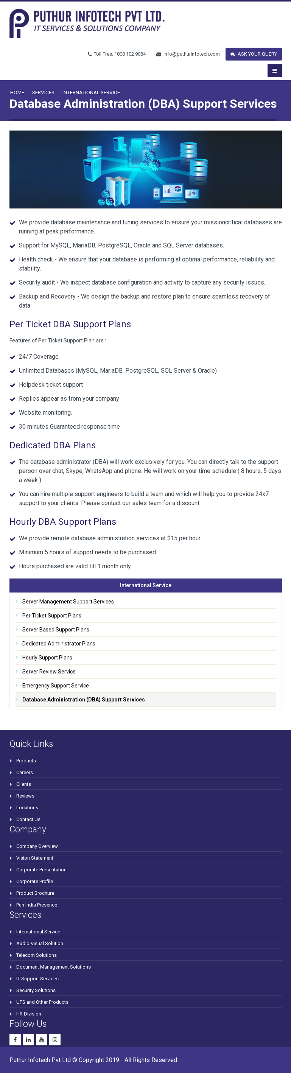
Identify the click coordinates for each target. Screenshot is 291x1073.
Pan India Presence (36, 905)
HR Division (28, 1014)
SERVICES (43, 92)
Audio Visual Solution (39, 943)
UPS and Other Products (42, 1002)
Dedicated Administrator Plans (58, 644)
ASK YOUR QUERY (253, 54)
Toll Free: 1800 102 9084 (117, 54)
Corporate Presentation (41, 869)
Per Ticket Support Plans (51, 616)
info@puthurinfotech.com (188, 54)
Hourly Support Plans (47, 658)
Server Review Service (49, 672)
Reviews (25, 796)
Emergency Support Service (55, 686)
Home (17, 92)
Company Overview (37, 846)
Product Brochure (35, 893)
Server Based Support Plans (55, 630)
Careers (24, 772)
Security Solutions (36, 990)
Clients (23, 784)
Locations (27, 807)
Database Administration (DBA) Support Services (83, 700)
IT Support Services (37, 978)
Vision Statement (34, 858)
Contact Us (28, 819)
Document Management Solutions (53, 967)
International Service (91, 92)
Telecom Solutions (36, 955)
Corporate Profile (34, 881)
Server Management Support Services (68, 602)
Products (26, 761)
